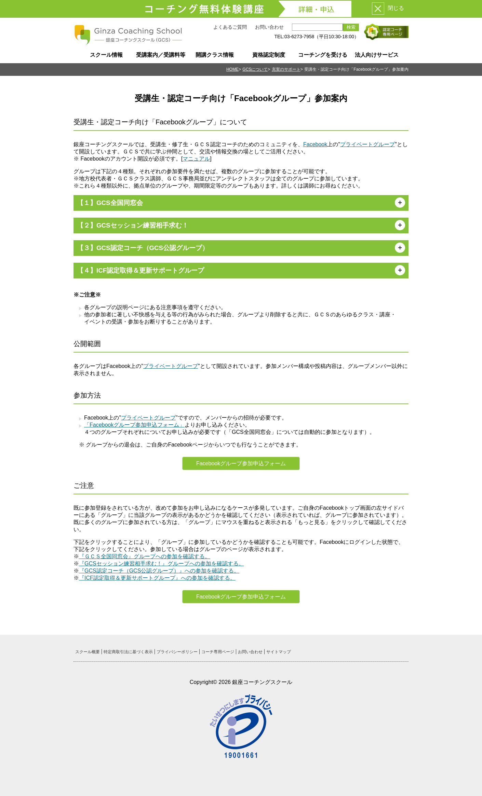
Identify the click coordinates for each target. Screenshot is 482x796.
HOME (232, 69)
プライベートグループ (367, 144)
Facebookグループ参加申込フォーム (241, 463)
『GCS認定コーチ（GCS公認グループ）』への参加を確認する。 (159, 571)
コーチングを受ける (322, 55)
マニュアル (196, 159)
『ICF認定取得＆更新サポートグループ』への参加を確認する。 (157, 578)
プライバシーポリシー (177, 651)
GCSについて (255, 69)
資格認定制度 (268, 55)
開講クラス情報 (215, 55)
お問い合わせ (269, 27)
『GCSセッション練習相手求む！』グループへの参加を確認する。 (161, 563)
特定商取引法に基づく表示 (128, 651)
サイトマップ (278, 651)
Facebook (315, 144)
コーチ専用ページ (217, 651)
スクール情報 (106, 55)
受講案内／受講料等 (160, 55)
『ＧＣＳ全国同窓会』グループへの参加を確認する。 (144, 556)
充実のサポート (286, 69)
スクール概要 (87, 651)
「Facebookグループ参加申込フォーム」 (134, 425)
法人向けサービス (377, 55)
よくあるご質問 (230, 27)
